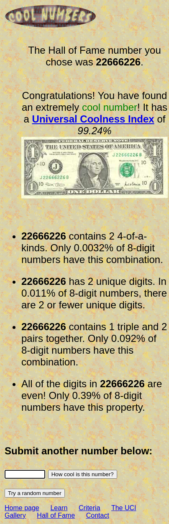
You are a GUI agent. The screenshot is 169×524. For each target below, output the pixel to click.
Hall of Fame (56, 515)
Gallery (15, 515)
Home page (22, 507)
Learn (58, 507)
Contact (97, 515)
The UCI (123, 507)
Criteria (89, 507)
